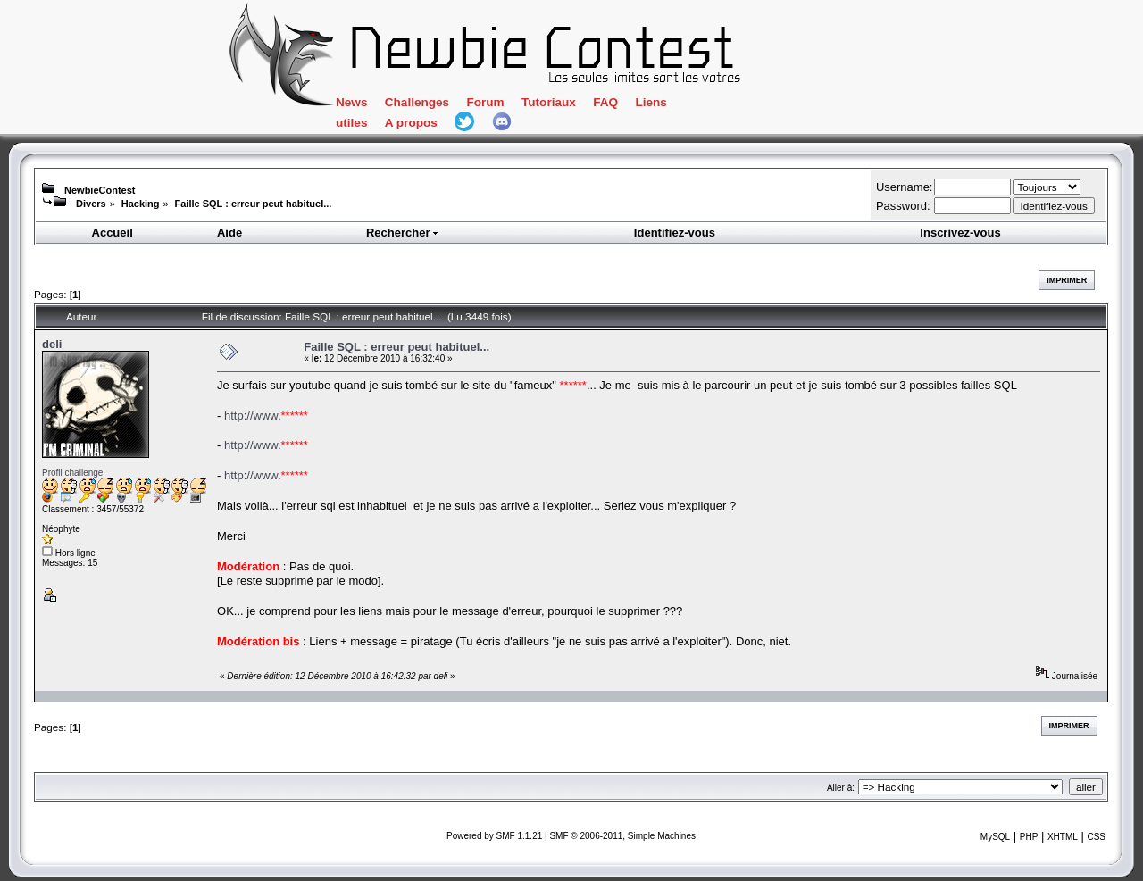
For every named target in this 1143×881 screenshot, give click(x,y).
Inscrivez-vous (960, 232)
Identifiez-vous (674, 232)
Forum (485, 102)
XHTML (1062, 837)
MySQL (995, 837)
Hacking (140, 203)
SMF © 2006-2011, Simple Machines (622, 836)
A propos (411, 122)
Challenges (417, 102)
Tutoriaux (548, 102)
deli (52, 344)
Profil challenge (72, 473)
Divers (91, 203)
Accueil (112, 232)
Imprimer (1067, 280)
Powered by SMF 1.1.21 (494, 836)
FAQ (605, 102)
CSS (1096, 837)
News (351, 102)
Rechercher (402, 232)
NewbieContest (99, 190)
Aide (229, 232)
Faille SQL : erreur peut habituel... (253, 203)
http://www (251, 415)
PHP (1029, 837)
